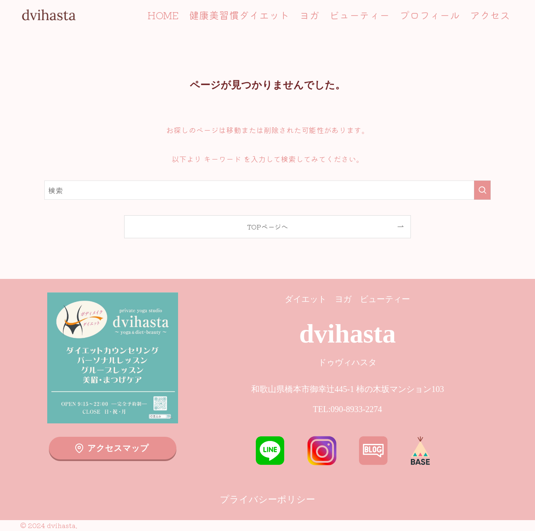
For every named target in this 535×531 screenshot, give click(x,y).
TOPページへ (267, 227)
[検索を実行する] (482, 190)
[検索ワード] (267, 190)
